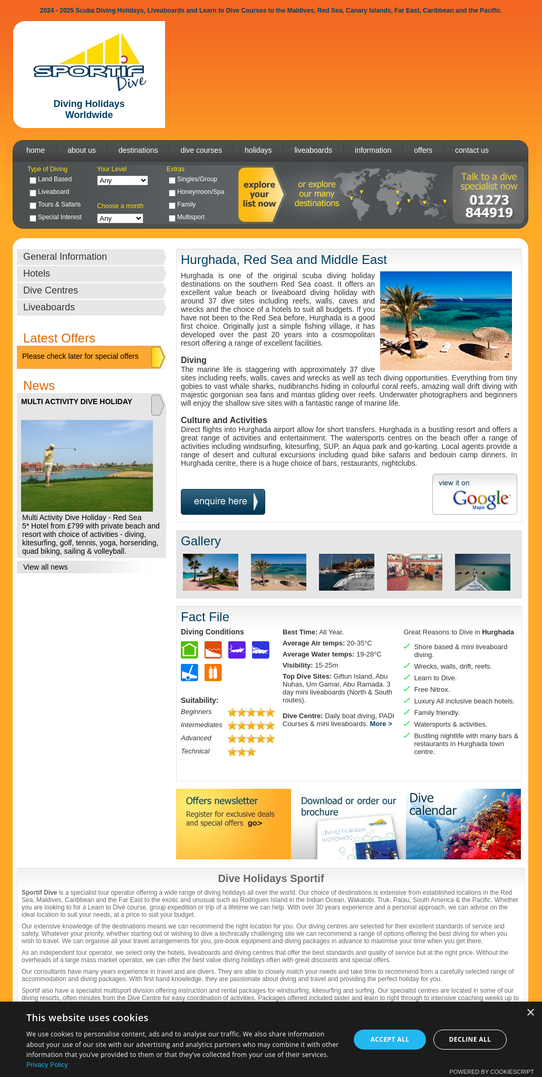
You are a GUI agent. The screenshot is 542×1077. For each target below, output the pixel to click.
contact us (472, 150)
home (35, 150)
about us (81, 150)
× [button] (530, 1013)
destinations (138, 150)
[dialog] (271, 1039)
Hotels (36, 273)
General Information (65, 256)
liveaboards (313, 150)
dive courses (201, 150)
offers (423, 150)
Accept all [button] (390, 1039)
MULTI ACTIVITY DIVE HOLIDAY (76, 401)
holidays (258, 150)
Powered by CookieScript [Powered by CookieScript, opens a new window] (491, 1072)
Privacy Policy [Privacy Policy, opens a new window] (47, 1065)
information (373, 150)
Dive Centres (50, 290)
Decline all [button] (470, 1039)
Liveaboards (49, 307)
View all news (45, 567)
